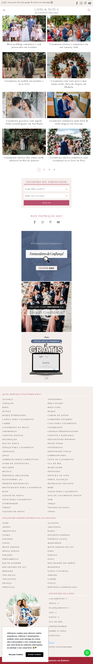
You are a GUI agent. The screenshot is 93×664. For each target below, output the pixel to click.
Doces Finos (55, 443)
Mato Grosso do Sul (61, 547)
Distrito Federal (59, 535)
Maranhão (54, 543)
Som (50, 499)
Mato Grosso (10, 547)
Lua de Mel (55, 463)
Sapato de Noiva (13, 495)
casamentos (58, 599)
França (7, 583)
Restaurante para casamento (22, 487)
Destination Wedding (62, 439)
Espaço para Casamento (18, 447)
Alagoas (53, 523)
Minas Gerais (10, 551)
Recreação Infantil (61, 483)
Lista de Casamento (61, 459)
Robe (51, 487)
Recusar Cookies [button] (16, 654)
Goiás (6, 543)
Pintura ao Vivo (58, 475)
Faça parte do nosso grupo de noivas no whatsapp (30, 2)
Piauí (51, 559)
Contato (54, 635)
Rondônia (54, 567)
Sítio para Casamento (16, 499)
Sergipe (52, 575)
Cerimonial (9, 431)
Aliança (7, 399)
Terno (6, 507)
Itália (52, 583)
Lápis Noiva (47, 9)
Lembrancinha (57, 455)
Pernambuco (10, 559)
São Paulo (9, 575)
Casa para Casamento (62, 423)
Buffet (6, 411)
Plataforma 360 (12, 479)
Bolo (5, 407)
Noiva (54, 603)
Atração (8, 403)
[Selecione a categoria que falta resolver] (46, 189)
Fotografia (55, 447)
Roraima (7, 571)
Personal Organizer (15, 475)
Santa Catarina (58, 571)
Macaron (8, 467)
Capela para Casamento (18, 419)
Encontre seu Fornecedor (46, 182)
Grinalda (8, 451)
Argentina (9, 531)
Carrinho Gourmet (60, 419)
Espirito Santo (57, 539)
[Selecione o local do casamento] (46, 195)
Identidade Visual (60, 451)
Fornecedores (58, 626)
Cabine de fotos (58, 415)
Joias (5, 455)
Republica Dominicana (62, 587)
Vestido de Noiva (13, 511)
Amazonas (54, 527)
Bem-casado (55, 403)
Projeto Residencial (15, 483)
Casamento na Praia (15, 427)
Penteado (54, 471)
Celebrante (55, 427)
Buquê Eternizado (14, 415)
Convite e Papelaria (61, 435)
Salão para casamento (63, 491)
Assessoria (55, 399)
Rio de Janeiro (11, 563)
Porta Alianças (58, 479)
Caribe (52, 579)
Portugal (8, 587)
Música (7, 471)
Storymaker (10, 503)
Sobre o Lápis (57, 631)
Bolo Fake (54, 407)
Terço (51, 503)
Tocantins (9, 579)
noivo (54, 617)
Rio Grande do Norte (61, 563)
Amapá (6, 527)
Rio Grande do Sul (14, 567)
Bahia (51, 531)
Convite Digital (12, 435)
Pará (51, 551)
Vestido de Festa (59, 507)
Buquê (52, 411)
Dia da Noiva (10, 443)
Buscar (46, 203)
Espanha (7, 539)
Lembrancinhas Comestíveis (20, 459)
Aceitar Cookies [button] (34, 654)
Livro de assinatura (15, 463)
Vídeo (51, 511)
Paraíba (7, 555)
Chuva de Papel (61, 647)
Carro (6, 423)
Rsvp (5, 491)
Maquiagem (55, 467)
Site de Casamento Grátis (65, 495)
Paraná (52, 555)
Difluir (70, 647)
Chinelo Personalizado (63, 431)
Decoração (9, 439)
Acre (5, 523)
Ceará (6, 535)
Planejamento (59, 608)
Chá (53, 612)
